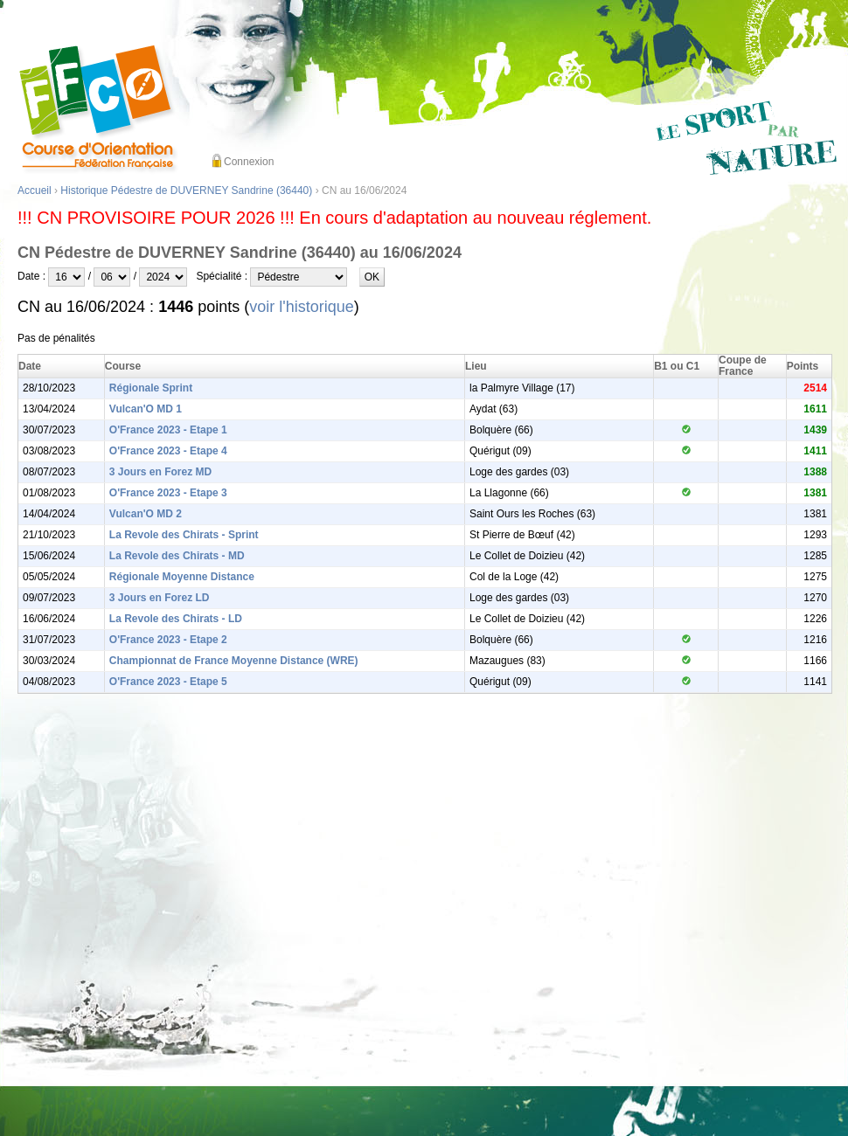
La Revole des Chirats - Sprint (184, 535)
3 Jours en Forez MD (160, 472)
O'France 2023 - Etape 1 (168, 430)
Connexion (249, 162)
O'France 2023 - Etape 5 (168, 681)
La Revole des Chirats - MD (177, 556)
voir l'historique (301, 306)
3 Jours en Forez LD (159, 598)
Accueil (34, 190)
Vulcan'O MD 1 (145, 409)
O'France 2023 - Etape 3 (168, 493)
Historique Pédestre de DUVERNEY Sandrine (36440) (186, 190)
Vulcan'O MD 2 (145, 514)
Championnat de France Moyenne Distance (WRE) (233, 661)
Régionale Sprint (150, 388)
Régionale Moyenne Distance (181, 577)
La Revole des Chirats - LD (175, 619)
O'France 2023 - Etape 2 (168, 640)
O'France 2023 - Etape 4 (168, 451)
